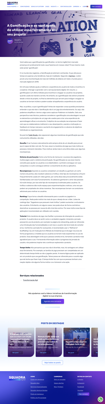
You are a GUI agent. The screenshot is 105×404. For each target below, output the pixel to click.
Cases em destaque (37, 379)
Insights (55, 6)
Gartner (72, 76)
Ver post (16, 353)
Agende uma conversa (52, 301)
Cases (47, 6)
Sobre (85, 6)
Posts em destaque (37, 394)
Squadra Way (35, 383)
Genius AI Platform (37, 6)
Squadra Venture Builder (39, 390)
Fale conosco (96, 6)
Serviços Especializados (39, 387)
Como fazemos (25, 6)
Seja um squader (59, 379)
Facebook (80, 387)
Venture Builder (66, 6)
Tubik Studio (33, 135)
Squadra (17, 40)
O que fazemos (13, 6)
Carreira (77, 6)
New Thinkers (58, 387)
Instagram (80, 383)
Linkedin (80, 379)
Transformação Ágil (30, 280)
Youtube (80, 390)
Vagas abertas (59, 383)
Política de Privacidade (38, 398)
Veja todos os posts (52, 362)
